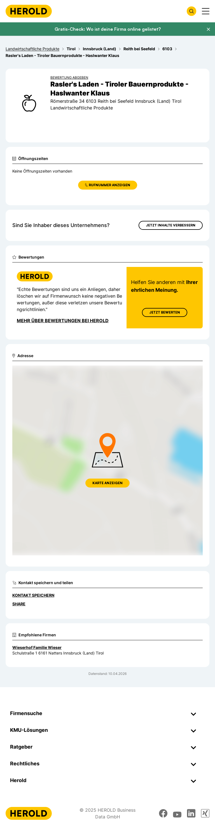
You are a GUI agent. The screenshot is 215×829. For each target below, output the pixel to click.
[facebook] (163, 813)
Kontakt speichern (33, 595)
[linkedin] (191, 813)
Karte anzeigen (107, 483)
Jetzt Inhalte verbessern (170, 225)
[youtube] (177, 813)
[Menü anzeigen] (205, 11)
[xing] (205, 813)
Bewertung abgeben (69, 77)
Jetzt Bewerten (164, 312)
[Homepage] (29, 11)
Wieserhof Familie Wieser (37, 647)
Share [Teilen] (18, 603)
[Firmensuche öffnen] (191, 11)
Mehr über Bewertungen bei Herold (63, 320)
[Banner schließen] (208, 29)
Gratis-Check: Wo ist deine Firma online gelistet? (108, 29)
